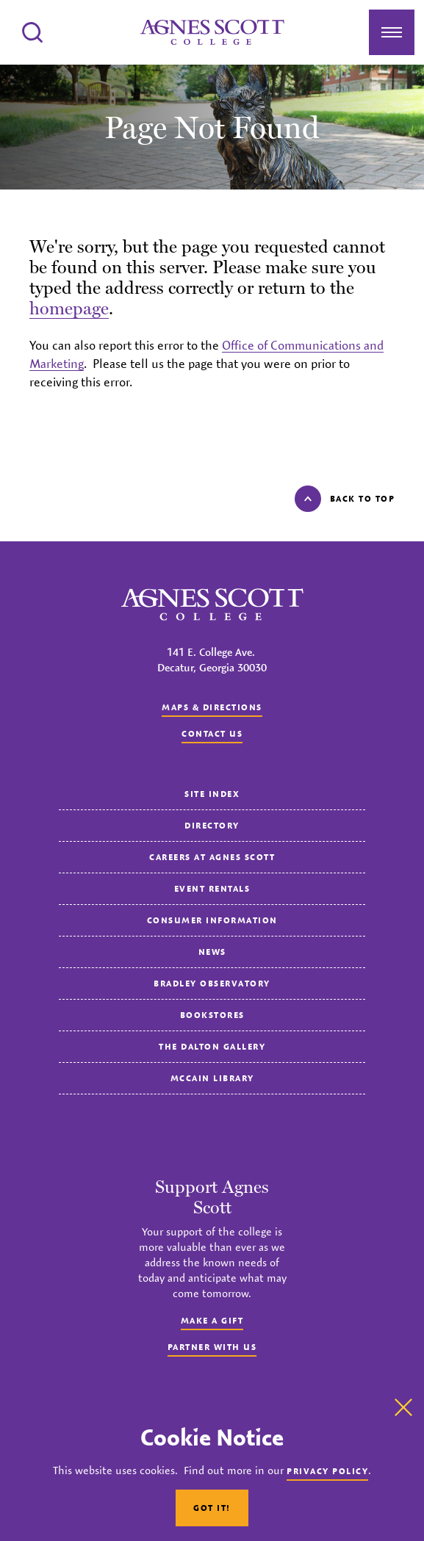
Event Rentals (212, 888)
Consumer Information (212, 919)
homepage (69, 308)
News (212, 951)
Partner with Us (212, 1346)
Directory (212, 825)
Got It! (212, 1507)
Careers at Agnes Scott (212, 856)
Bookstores (212, 1014)
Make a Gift (212, 1320)
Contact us (212, 733)
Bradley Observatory (212, 983)
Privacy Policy (327, 1470)
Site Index (212, 793)
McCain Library (212, 1077)
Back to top (345, 499)
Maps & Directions (212, 706)
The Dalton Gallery (212, 1046)
